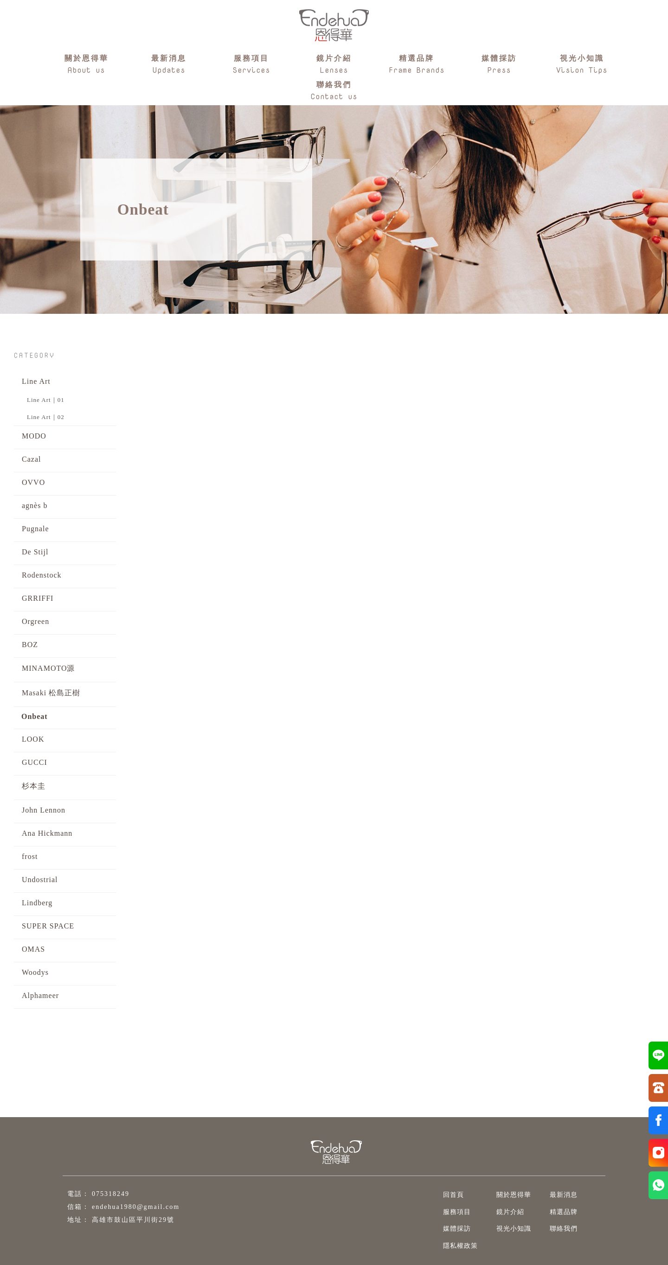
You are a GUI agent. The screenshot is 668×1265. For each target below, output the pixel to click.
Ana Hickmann (47, 833)
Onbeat (34, 716)
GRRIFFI (37, 598)
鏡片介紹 (504, 1211)
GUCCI (34, 762)
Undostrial (40, 880)
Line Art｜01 (45, 399)
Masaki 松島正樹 (51, 693)
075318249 (110, 1193)
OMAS (33, 949)
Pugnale (35, 529)
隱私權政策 (454, 1245)
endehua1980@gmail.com (136, 1206)
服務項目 (451, 1211)
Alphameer (40, 995)
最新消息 (558, 1194)
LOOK (33, 739)
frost (30, 856)
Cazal (31, 459)
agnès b (34, 505)
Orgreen (35, 621)
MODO (34, 436)
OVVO (33, 482)
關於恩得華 (507, 1194)
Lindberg (37, 903)
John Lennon (43, 810)
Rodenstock (42, 575)
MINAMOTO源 (48, 668)
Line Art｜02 (45, 416)
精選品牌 (558, 1211)
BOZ (30, 644)
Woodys (35, 972)
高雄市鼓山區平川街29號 (133, 1219)
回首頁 (447, 1194)
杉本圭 (33, 786)
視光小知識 (507, 1228)
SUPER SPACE (48, 926)
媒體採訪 (451, 1228)
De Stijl (35, 552)
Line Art (36, 381)
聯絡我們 (558, 1228)
